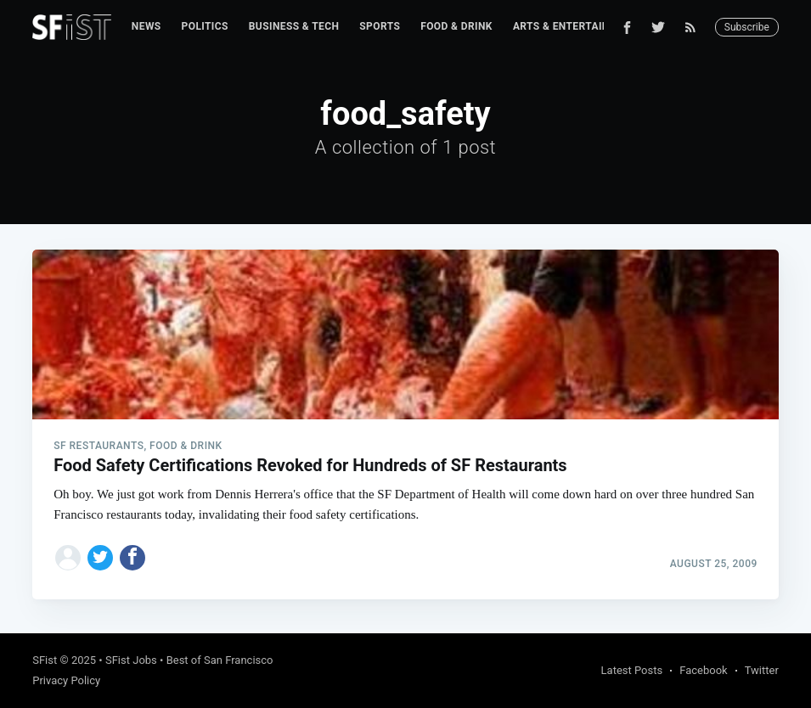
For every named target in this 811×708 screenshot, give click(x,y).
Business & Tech (294, 26)
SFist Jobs (131, 660)
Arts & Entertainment (576, 26)
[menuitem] (146, 26)
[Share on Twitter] (100, 557)
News (146, 26)
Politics (205, 26)
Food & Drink (456, 26)
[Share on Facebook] (132, 557)
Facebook (703, 670)
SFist (44, 660)
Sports (379, 26)
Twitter (762, 670)
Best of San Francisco (219, 660)
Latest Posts (632, 670)
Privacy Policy (66, 680)
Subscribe (746, 27)
